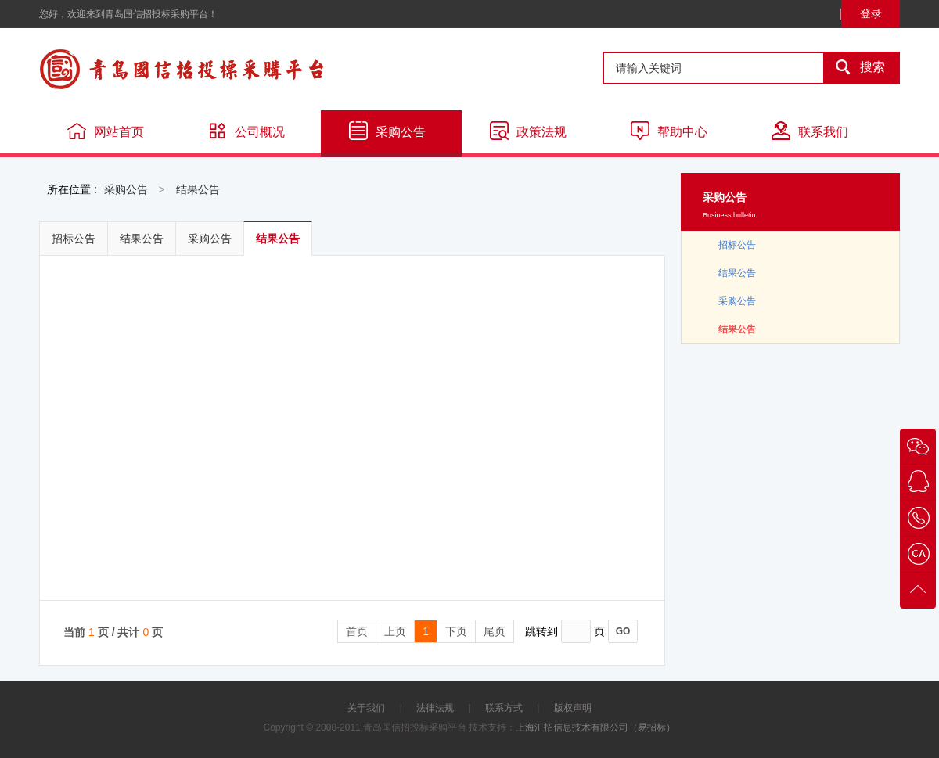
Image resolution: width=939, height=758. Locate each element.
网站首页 (105, 130)
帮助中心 (669, 130)
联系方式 (504, 707)
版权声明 (573, 707)
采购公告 (387, 130)
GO (623, 631)
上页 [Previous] (395, 631)
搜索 (855, 68)
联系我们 (810, 130)
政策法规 (528, 130)
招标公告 (73, 238)
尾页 (494, 631)
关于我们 (366, 707)
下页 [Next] (456, 631)
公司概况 (246, 130)
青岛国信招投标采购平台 (227, 69)
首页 (357, 631)
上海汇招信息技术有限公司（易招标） (595, 727)
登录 (871, 13)
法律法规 (435, 707)
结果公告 (198, 189)
